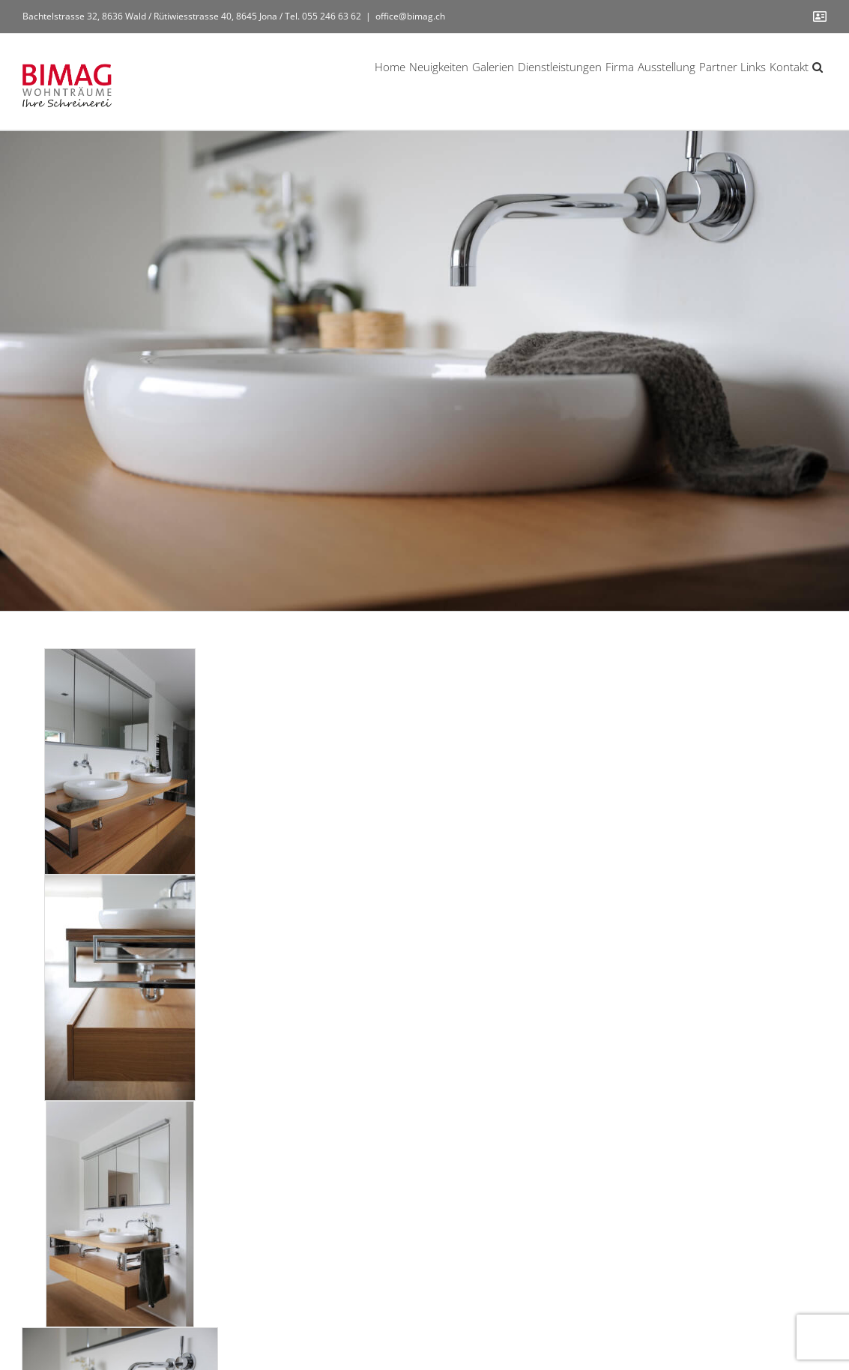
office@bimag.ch (410, 16)
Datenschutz (551, 1323)
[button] (817, 66)
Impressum (487, 1323)
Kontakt (607, 1323)
